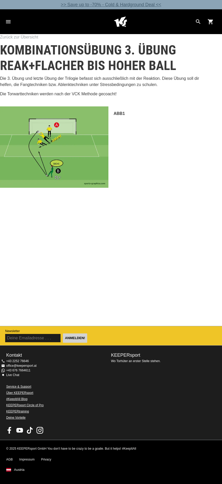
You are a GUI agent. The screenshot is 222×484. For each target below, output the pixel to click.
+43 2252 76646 (17, 361)
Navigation (8, 21)
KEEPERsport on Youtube (19, 430)
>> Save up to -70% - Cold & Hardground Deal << (111, 4)
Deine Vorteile (16, 417)
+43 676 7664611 (18, 370)
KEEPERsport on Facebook (9, 430)
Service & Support (18, 386)
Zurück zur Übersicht (19, 37)
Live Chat (12, 375)
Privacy (46, 459)
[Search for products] (198, 22)
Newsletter (12, 331)
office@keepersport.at (21, 366)
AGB (9, 459)
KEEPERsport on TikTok (29, 430)
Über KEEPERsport (19, 393)
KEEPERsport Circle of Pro (25, 405)
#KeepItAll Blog (16, 399)
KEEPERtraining (17, 411)
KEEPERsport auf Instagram (39, 430)
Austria (19, 470)
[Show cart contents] (210, 22)
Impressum (26, 459)
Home (120, 22)
